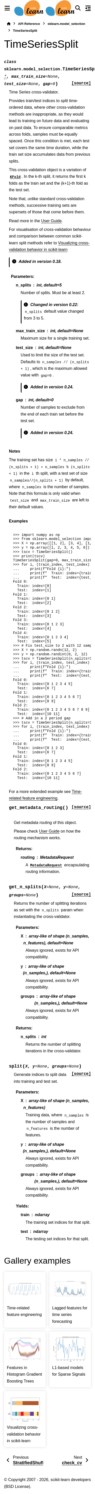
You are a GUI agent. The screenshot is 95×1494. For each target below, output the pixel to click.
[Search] (78, 8)
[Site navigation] (7, 8)
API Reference (29, 24)
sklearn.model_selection (66, 24)
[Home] (8, 23)
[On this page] (88, 8)
